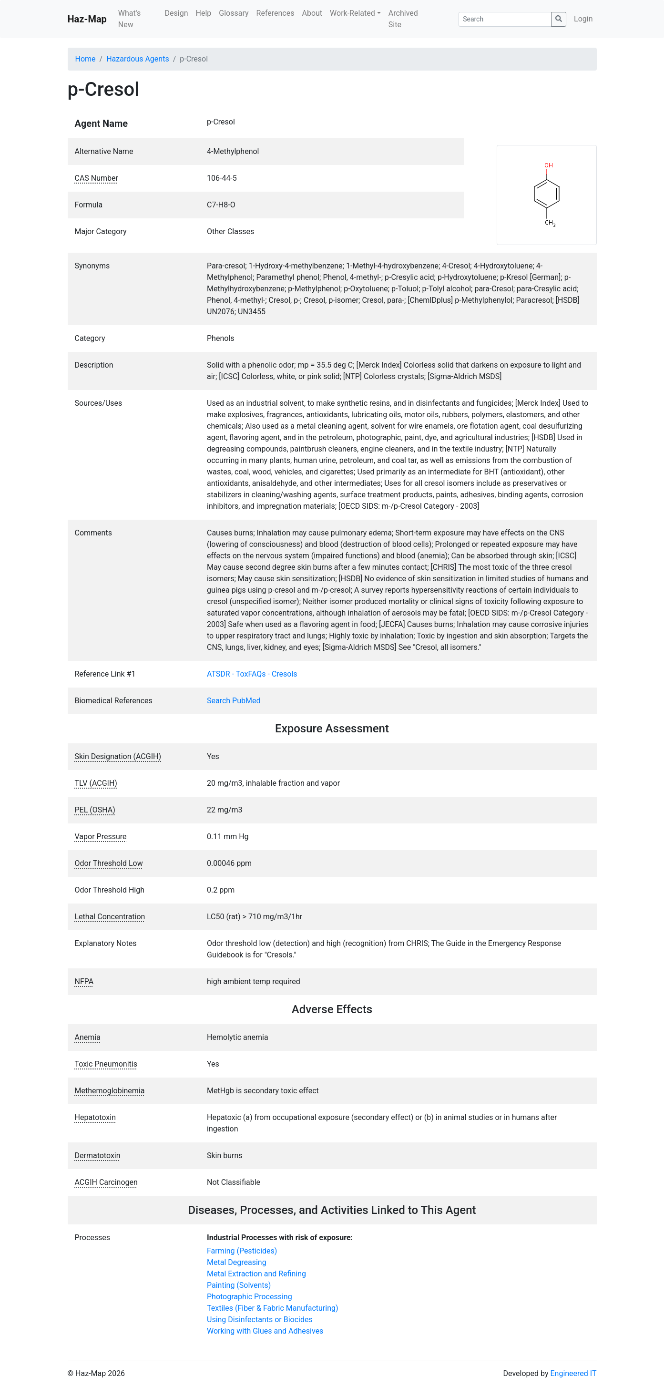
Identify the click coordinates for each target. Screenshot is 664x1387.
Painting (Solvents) (239, 1285)
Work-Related (352, 13)
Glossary (233, 13)
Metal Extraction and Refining (256, 1273)
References (275, 13)
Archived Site (403, 19)
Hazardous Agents (137, 58)
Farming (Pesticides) (242, 1250)
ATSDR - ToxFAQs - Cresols (252, 673)
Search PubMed (234, 700)
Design (176, 13)
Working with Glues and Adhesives (265, 1331)
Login (583, 18)
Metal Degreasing (236, 1262)
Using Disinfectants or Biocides (260, 1319)
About (312, 13)
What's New (129, 19)
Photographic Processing (249, 1296)
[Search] (505, 19)
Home (85, 58)
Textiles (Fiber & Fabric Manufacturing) (272, 1308)
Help (203, 13)
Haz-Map (87, 19)
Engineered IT (573, 1373)
